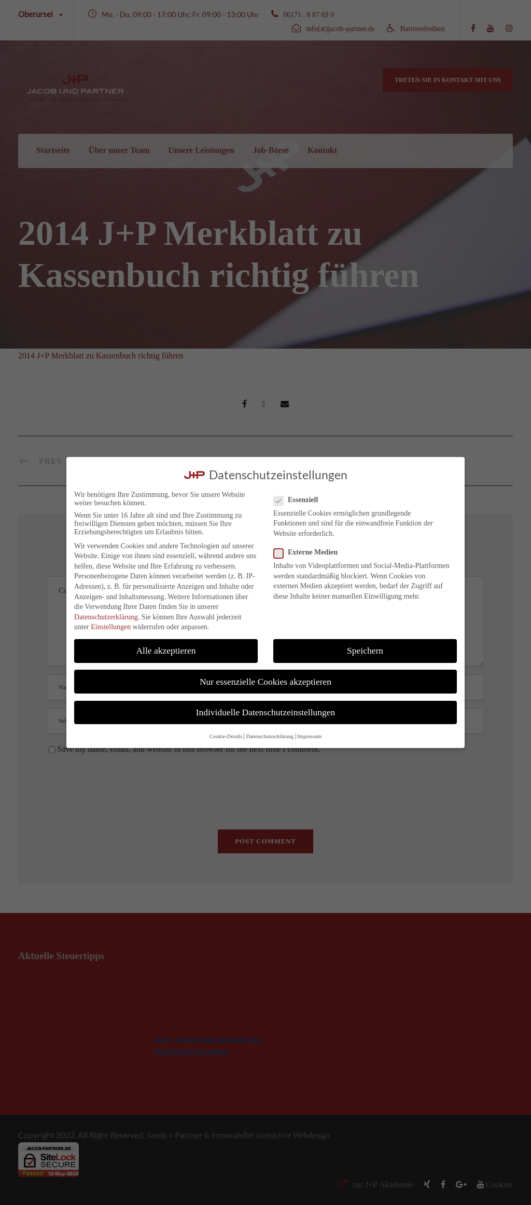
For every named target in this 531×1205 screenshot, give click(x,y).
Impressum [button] (310, 736)
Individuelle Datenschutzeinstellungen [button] (266, 712)
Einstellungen (111, 627)
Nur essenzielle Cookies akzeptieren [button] (265, 681)
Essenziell (300, 500)
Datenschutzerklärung (106, 617)
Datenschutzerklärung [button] (270, 736)
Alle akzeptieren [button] (165, 650)
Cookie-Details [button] (226, 736)
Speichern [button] (365, 650)
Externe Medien (309, 552)
